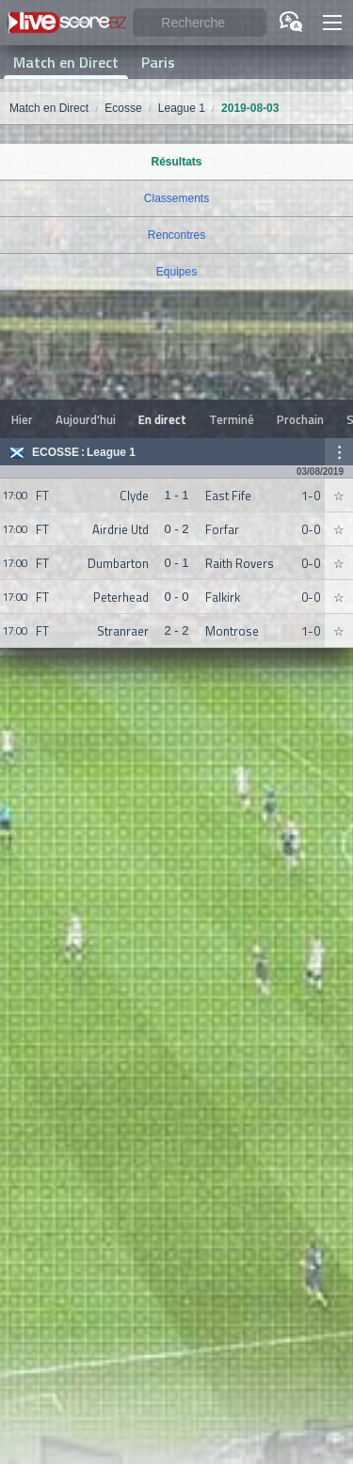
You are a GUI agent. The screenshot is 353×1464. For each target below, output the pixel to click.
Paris (158, 62)
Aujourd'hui (86, 419)
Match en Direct (66, 62)
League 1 (111, 452)
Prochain (300, 419)
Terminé (231, 419)
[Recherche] (199, 23)
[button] (332, 22)
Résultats (176, 161)
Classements (176, 198)
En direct (162, 419)
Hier (22, 419)
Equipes (176, 271)
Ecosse (55, 452)
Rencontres (176, 235)
